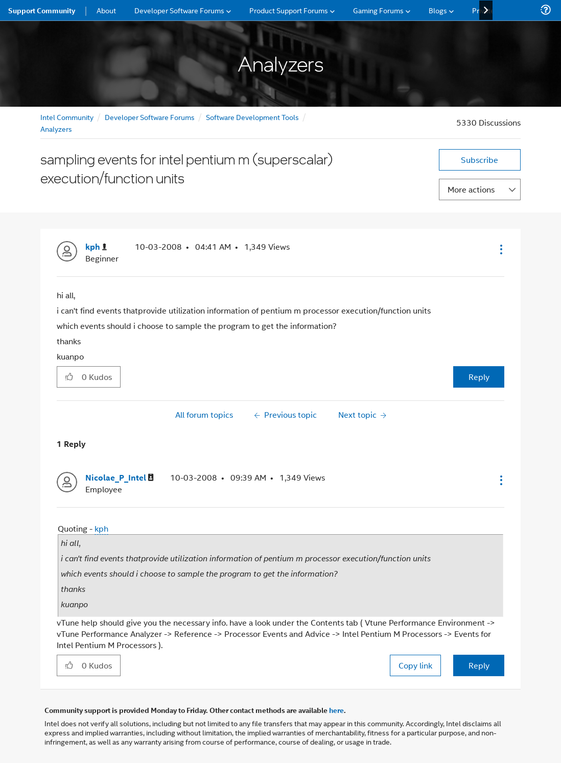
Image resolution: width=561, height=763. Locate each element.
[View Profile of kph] (96, 247)
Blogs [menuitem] (438, 10)
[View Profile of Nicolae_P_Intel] (119, 478)
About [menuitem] (106, 10)
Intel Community (67, 116)
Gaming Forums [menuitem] (378, 10)
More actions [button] (471, 189)
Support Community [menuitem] (41, 10)
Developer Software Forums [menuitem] (179, 10)
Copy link (415, 665)
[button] (500, 249)
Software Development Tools (252, 116)
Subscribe (479, 159)
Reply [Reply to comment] (479, 665)
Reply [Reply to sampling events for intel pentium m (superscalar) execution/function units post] (479, 377)
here (336, 710)
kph (101, 528)
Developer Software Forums (150, 116)
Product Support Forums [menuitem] (288, 10)
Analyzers (56, 128)
